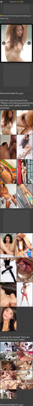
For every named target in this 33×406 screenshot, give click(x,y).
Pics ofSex (16, 2)
